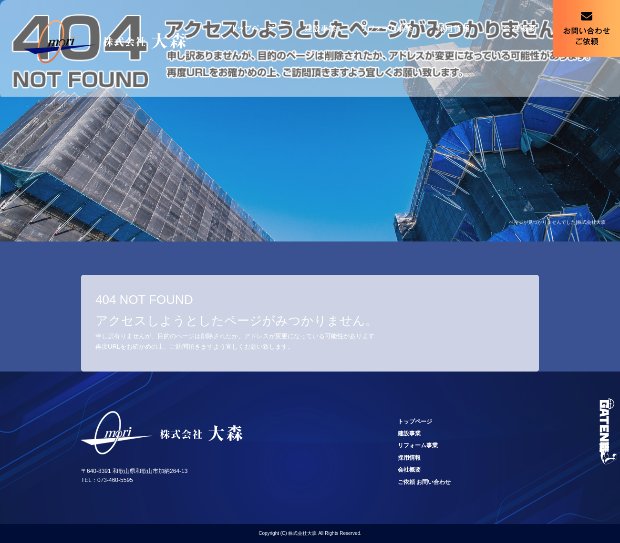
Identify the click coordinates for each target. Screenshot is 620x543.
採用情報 (453, 28)
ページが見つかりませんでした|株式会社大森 (557, 222)
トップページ (252, 28)
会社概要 (519, 28)
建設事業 (319, 28)
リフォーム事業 (386, 28)
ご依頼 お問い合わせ (586, 28)
